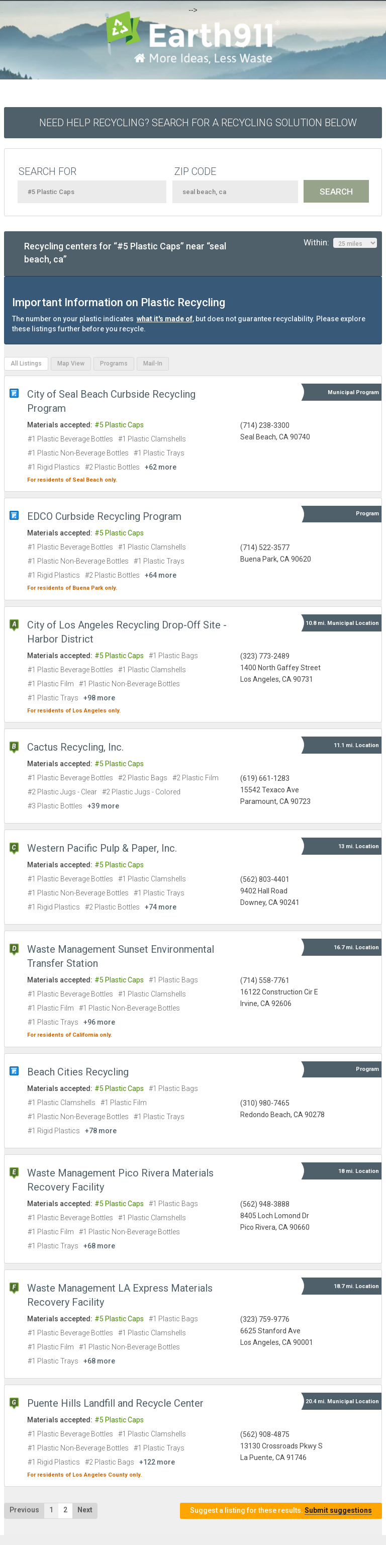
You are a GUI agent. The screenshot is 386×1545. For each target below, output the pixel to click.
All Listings (26, 363)
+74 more (160, 907)
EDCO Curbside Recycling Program (104, 516)
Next (84, 1510)
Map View (70, 363)
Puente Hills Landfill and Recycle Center (115, 1403)
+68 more (99, 1246)
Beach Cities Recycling (78, 1072)
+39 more (103, 806)
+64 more (160, 575)
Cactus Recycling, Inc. (75, 747)
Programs (114, 363)
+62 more (160, 467)
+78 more (101, 1131)
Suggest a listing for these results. (281, 1510)
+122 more (157, 1462)
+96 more (99, 1022)
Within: (340, 242)
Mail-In (152, 363)
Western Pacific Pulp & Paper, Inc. (102, 848)
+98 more (99, 698)
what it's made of (164, 319)
